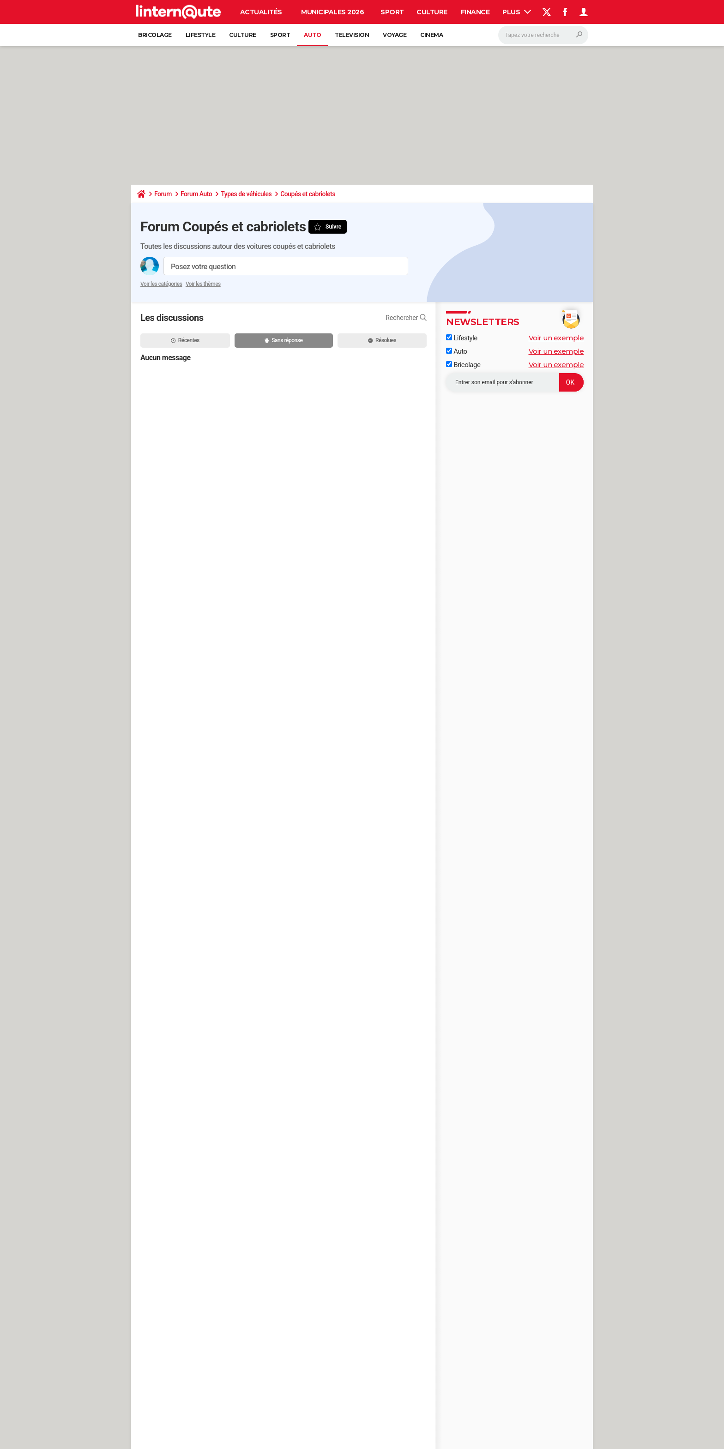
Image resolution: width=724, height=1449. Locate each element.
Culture (431, 12)
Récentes (185, 340)
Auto (312, 34)
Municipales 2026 (332, 12)
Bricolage (155, 34)
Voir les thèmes (203, 284)
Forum (163, 194)
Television (352, 34)
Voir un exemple (556, 337)
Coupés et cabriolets (307, 194)
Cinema (431, 34)
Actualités (261, 12)
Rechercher (406, 317)
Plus (516, 12)
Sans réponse (283, 340)
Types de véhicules (246, 194)
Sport (392, 12)
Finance (475, 12)
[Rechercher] (543, 35)
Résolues (382, 340)
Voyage (394, 34)
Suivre (333, 226)
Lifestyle (201, 34)
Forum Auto (196, 194)
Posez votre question (203, 266)
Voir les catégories (161, 284)
